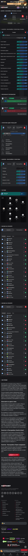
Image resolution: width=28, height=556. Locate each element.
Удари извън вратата (5, 44)
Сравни (4, 507)
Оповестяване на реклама (20, 519)
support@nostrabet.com (6, 532)
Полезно (17, 554)
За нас (17, 505)
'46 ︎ (24, 37)
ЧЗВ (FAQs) (18, 502)
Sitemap (17, 516)
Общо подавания (4, 77)
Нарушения (3, 59)
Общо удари (3, 47)
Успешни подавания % (5, 83)
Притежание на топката (6, 68)
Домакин (9, 236)
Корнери (2, 62)
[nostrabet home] (6, 486)
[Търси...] (20, 7)
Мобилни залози (6, 511)
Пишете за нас (19, 507)
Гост (13, 236)
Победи (4, 171)
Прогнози (4, 554)
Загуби (4, 177)
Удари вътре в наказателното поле (8, 53)
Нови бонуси (24, 554)
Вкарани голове (6, 180)
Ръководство (5, 515)
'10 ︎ (3, 35)
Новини (4, 513)
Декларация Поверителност (19, 510)
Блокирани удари (4, 50)
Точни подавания (4, 80)
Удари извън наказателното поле (8, 56)
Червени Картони (4, 88)
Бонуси (4, 502)
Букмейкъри (5, 504)
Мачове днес (10, 554)
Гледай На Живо (14, 455)
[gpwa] (12, 539)
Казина (4, 505)
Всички (3, 236)
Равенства (5, 174)
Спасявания (3, 74)
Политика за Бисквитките (10, 551)
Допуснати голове (6, 183)
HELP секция (19, 514)
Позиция (4, 168)
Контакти (18, 504)
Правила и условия (20, 512)
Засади (2, 65)
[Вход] (23, 7)
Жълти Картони (4, 71)
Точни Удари (3, 41)
